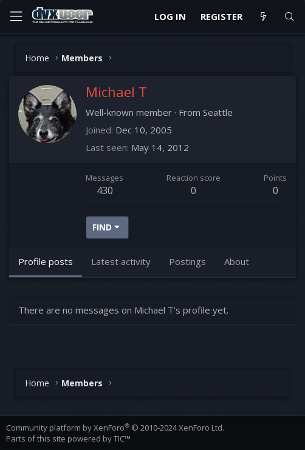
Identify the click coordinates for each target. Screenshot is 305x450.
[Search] (289, 16)
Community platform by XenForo (115, 427)
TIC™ (122, 438)
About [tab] (236, 261)
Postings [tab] (187, 261)
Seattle (218, 112)
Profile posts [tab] (45, 261)
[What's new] (263, 16)
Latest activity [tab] (121, 261)
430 (105, 190)
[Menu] (15, 16)
